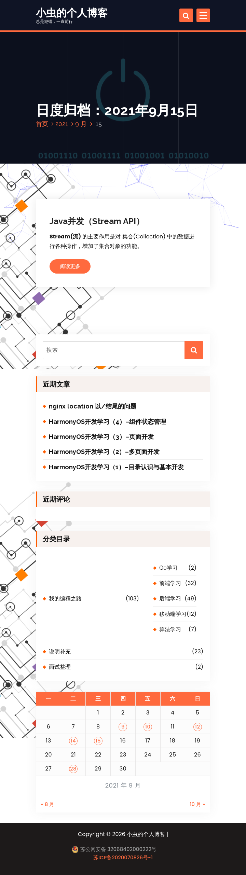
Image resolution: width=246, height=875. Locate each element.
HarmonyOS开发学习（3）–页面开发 (101, 436)
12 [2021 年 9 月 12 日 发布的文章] (197, 726)
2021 (61, 123)
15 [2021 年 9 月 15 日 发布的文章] (98, 740)
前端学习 (170, 583)
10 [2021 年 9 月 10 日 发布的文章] (148, 726)
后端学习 (170, 598)
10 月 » (197, 804)
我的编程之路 (65, 598)
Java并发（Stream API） (97, 221)
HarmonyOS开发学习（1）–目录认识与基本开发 (116, 467)
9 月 (81, 123)
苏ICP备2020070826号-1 (123, 857)
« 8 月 (47, 804)
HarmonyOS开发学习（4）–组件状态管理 (107, 421)
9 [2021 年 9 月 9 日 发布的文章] (123, 726)
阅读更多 (70, 266)
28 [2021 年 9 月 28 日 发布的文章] (73, 768)
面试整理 (60, 667)
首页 (42, 123)
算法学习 (170, 629)
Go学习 (168, 568)
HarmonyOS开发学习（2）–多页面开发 (104, 451)
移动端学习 (173, 614)
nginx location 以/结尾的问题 (92, 406)
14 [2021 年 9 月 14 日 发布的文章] (73, 740)
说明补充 (60, 651)
